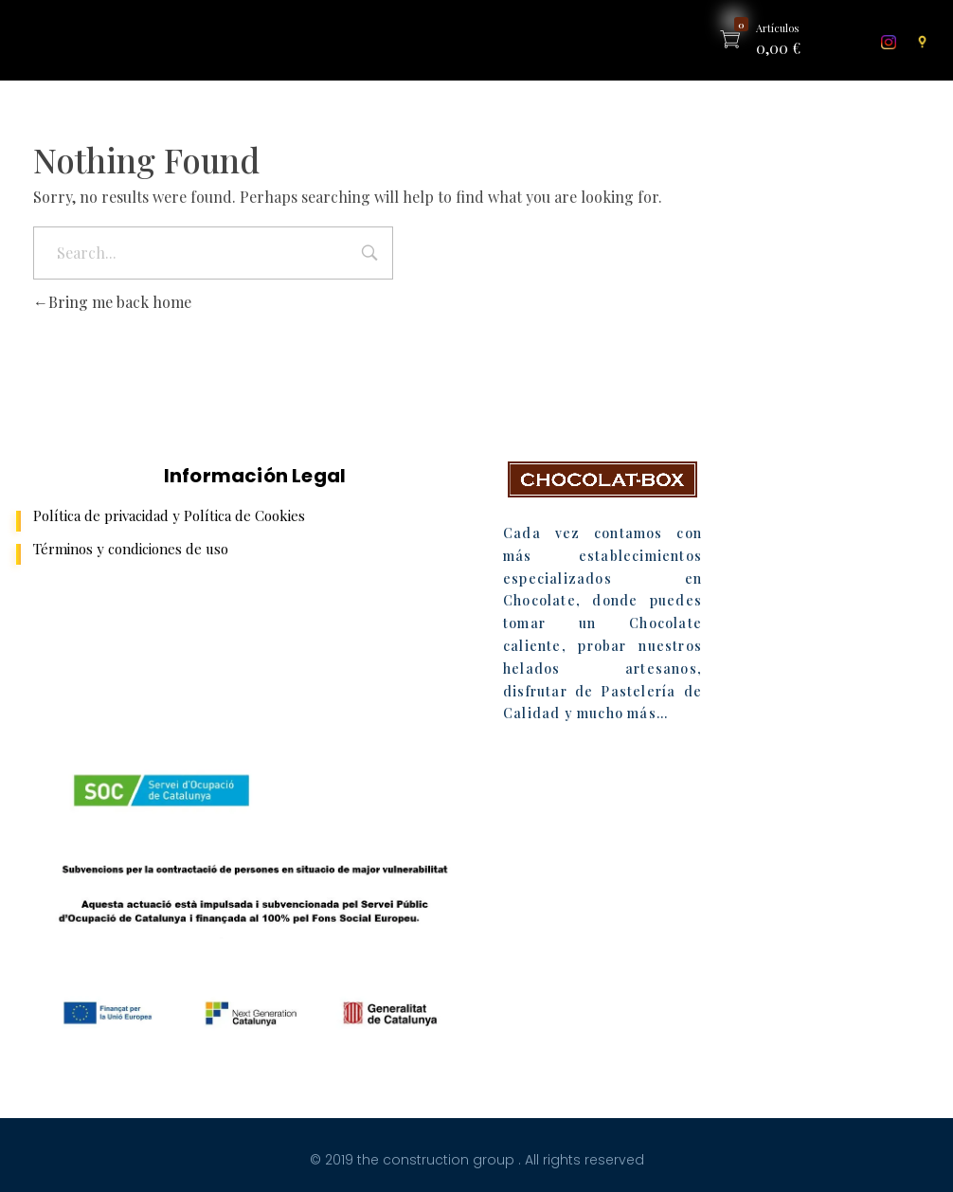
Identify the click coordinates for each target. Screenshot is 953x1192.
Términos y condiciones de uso (130, 548)
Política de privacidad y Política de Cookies (169, 515)
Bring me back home (112, 302)
